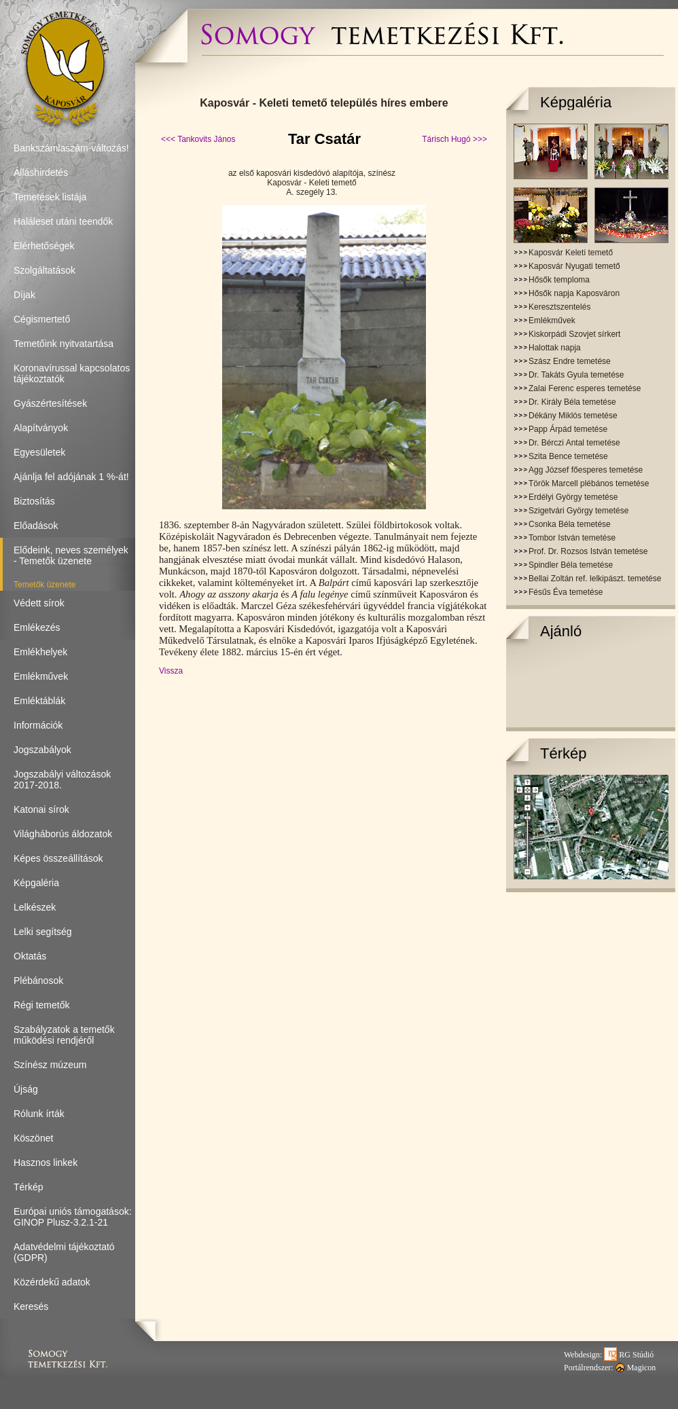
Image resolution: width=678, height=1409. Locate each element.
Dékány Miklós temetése (573, 415)
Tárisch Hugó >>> (454, 139)
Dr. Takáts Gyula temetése (576, 375)
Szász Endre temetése (570, 361)
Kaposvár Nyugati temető (574, 266)
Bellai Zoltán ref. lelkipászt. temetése (595, 578)
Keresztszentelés (559, 307)
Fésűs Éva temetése (566, 592)
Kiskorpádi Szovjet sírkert (574, 334)
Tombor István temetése (572, 538)
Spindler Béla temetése (571, 565)
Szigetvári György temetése (578, 510)
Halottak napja (555, 347)
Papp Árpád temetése (568, 429)
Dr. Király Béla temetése (572, 402)
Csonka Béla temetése (570, 524)
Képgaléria (575, 102)
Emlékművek (552, 320)
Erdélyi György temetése (573, 497)
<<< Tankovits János (198, 139)
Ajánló (561, 631)
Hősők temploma (559, 280)
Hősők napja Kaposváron (574, 293)
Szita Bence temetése (568, 456)
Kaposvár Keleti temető (571, 252)
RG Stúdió (629, 1354)
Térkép (563, 753)
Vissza (171, 671)
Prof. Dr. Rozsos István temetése (588, 551)
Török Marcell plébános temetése (589, 483)
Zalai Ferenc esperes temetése (585, 388)
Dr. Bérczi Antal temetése (574, 442)
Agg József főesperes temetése (586, 470)
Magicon (635, 1367)
